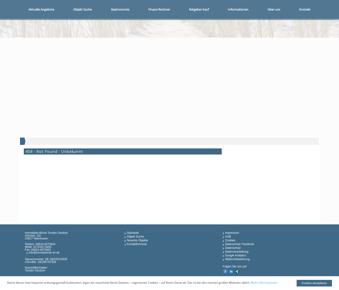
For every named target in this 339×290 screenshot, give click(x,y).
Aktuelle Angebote (41, 9)
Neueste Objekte (137, 240)
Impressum (232, 232)
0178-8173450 (42, 247)
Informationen (238, 9)
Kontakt (305, 9)
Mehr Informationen (264, 283)
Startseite (133, 232)
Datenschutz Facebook (239, 244)
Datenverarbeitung (236, 251)
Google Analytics (235, 255)
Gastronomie (120, 9)
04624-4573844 (45, 244)
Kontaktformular (137, 244)
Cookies (230, 240)
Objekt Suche (82, 9)
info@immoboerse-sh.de (44, 252)
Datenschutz (233, 248)
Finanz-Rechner (159, 9)
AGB (228, 236)
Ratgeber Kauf (199, 9)
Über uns (273, 9)
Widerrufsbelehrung (237, 259)
